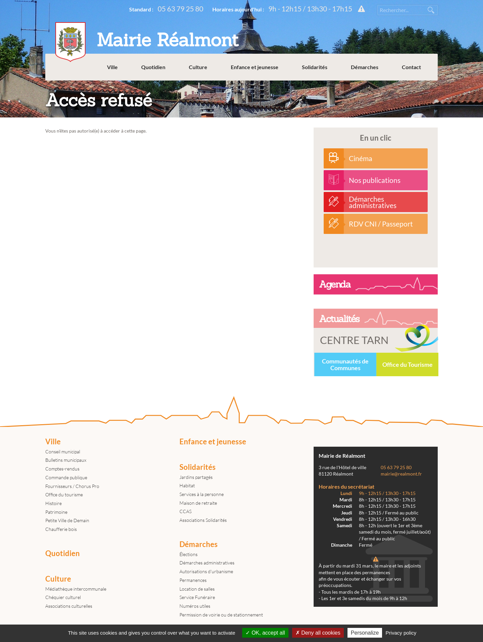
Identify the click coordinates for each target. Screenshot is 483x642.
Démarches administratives (206, 562)
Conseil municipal (62, 451)
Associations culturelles (68, 606)
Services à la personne (201, 494)
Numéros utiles (194, 606)
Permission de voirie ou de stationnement (221, 615)
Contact (411, 67)
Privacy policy (401, 633)
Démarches (364, 67)
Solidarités (314, 67)
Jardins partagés (196, 477)
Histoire (53, 503)
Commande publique (66, 477)
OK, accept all (265, 633)
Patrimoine (56, 512)
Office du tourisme (64, 494)
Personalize (365, 633)
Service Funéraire (197, 597)
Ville (112, 67)
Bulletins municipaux (65, 460)
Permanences (193, 580)
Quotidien (153, 67)
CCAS (185, 511)
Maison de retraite (198, 503)
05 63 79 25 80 (180, 8)
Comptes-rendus (62, 469)
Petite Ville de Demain (67, 520)
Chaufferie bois (61, 529)
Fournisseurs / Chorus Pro (72, 486)
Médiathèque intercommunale (75, 589)
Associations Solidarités (203, 520)
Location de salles (197, 589)
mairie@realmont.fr (401, 474)
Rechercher (431, 10)
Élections (188, 554)
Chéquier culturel (63, 597)
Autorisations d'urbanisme (206, 571)
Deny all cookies (318, 633)
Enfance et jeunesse (254, 67)
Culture (198, 67)
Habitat (187, 485)
